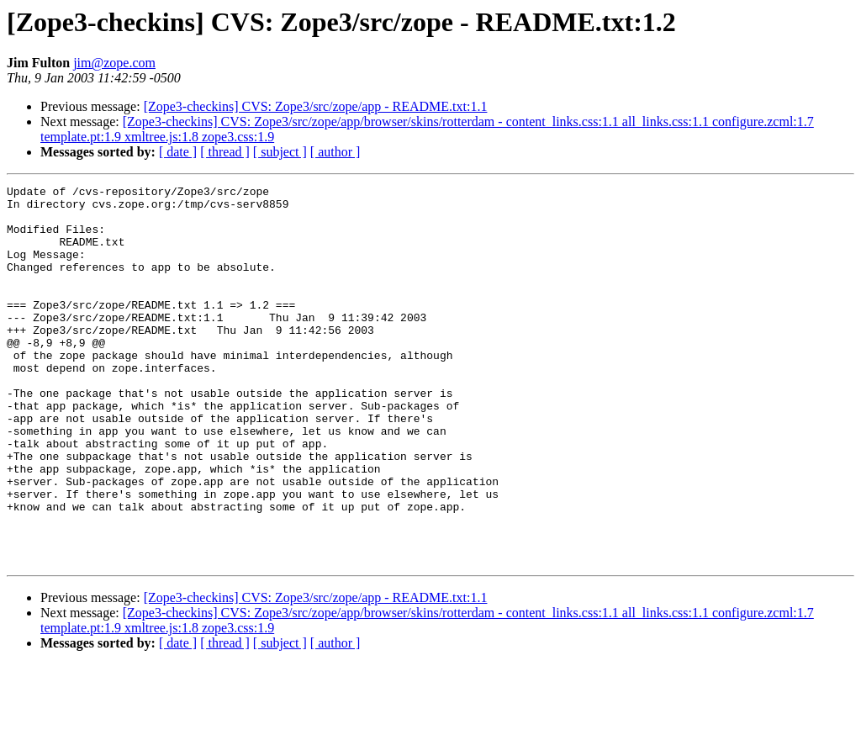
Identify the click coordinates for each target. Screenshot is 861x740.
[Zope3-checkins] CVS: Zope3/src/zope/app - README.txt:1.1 (316, 106)
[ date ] (178, 152)
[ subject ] (280, 152)
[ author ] (335, 152)
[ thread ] (225, 152)
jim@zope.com (114, 63)
